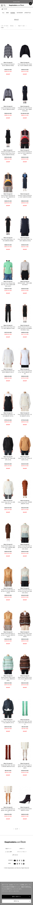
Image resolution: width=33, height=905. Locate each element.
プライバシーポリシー (22, 851)
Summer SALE (16, 1)
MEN (7, 12)
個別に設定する (16, 896)
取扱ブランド (8, 848)
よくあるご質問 (8, 851)
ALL (3, 12)
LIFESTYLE (27, 12)
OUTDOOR (20, 12)
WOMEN (13, 12)
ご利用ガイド (22, 848)
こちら (17, 891)
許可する (16, 901)
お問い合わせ (15, 854)
